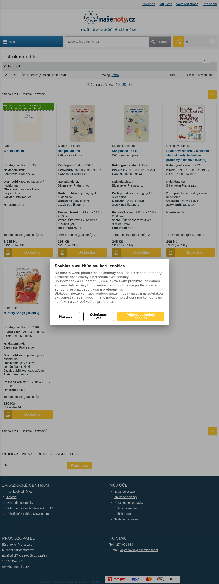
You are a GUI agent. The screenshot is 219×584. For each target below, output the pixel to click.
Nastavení (67, 316)
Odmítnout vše (98, 316)
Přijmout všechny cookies (141, 316)
